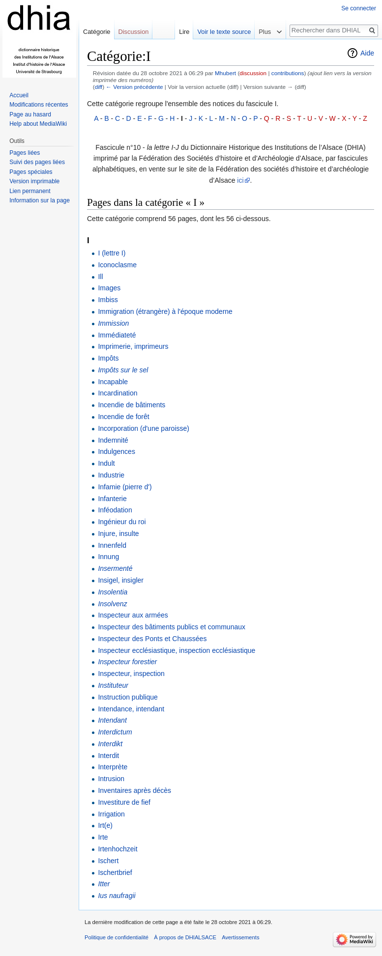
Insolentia (112, 592)
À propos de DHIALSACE (185, 937)
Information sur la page (39, 200)
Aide (367, 53)
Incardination (117, 393)
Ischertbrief (115, 872)
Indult (106, 463)
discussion (252, 73)
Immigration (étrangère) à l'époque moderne (165, 311)
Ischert (108, 861)
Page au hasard (30, 114)
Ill (100, 277)
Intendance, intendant (131, 709)
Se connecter (358, 8)
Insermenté (115, 568)
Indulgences (116, 451)
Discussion (133, 31)
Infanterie (112, 499)
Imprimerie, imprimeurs (133, 346)
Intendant (112, 720)
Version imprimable (34, 181)
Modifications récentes (38, 104)
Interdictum (115, 732)
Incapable (113, 382)
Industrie (111, 475)
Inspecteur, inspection (131, 673)
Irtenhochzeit (117, 849)
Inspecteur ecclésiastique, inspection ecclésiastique (176, 650)
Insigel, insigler (121, 580)
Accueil (19, 95)
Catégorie (97, 31)
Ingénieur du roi (122, 522)
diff (98, 87)
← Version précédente (134, 87)
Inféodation (115, 510)
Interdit (108, 755)
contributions (287, 73)
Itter (104, 884)
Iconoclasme (117, 265)
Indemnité (113, 440)
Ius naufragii (116, 896)
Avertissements (240, 937)
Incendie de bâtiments (131, 405)
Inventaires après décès (134, 790)
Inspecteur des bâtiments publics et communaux (171, 627)
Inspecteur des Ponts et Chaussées (152, 639)
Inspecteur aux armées (133, 615)
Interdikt (110, 744)
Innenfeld (112, 545)
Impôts (108, 358)
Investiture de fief (124, 802)
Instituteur (113, 685)
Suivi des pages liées (37, 162)
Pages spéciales (30, 172)
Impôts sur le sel (123, 370)
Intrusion (111, 779)
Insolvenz (112, 604)
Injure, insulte (118, 533)
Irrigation (111, 814)
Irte (103, 837)
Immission (113, 323)
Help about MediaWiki (38, 123)
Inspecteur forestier (127, 662)
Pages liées (24, 152)
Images (109, 288)
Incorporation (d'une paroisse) (143, 428)
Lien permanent (29, 191)
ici (240, 180)
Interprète (112, 767)
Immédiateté (117, 335)
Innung (108, 557)
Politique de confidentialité (116, 937)
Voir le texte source (224, 31)
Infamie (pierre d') (124, 487)
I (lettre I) (111, 253)
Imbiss (108, 300)
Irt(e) (105, 825)
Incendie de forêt (123, 417)
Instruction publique (127, 697)
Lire (184, 31)
